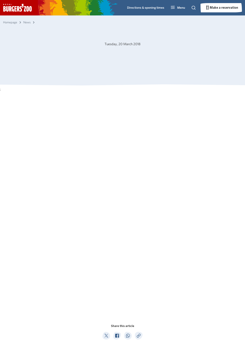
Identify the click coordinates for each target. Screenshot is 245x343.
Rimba (128, 297)
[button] (178, 7)
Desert (129, 286)
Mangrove (131, 275)
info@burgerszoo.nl (211, 291)
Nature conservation (104, 280)
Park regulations (42, 331)
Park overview (66, 286)
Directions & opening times (145, 8)
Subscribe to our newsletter (28, 288)
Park (127, 303)
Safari (128, 291)
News (24, 250)
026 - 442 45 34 (210, 281)
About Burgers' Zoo (104, 269)
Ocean (128, 280)
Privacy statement (89, 331)
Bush (127, 269)
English (16, 331)
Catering (96, 275)
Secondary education (173, 275)
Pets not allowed (65, 331)
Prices (60, 280)
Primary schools (169, 269)
